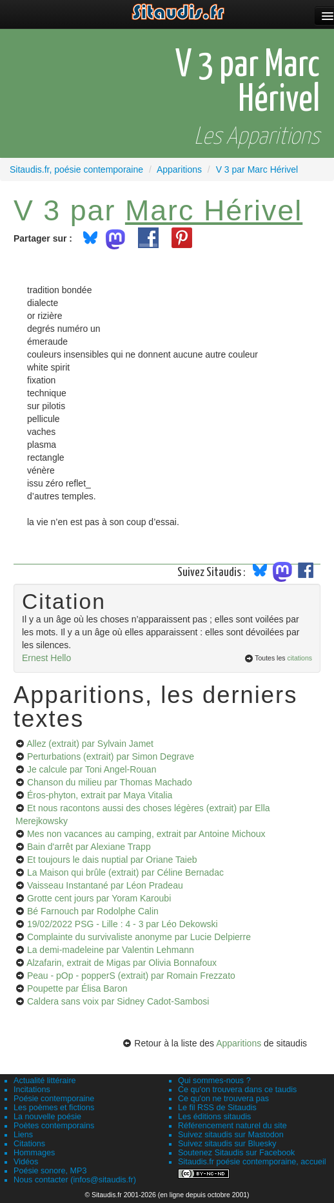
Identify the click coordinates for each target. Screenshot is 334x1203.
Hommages (34, 1152)
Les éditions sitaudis (214, 1116)
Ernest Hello (46, 658)
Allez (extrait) (89, 743)
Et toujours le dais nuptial (112, 859)
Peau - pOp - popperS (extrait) (131, 975)
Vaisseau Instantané (105, 885)
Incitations (32, 1089)
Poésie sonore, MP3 (50, 1170)
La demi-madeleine (110, 950)
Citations (29, 1143)
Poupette (77, 988)
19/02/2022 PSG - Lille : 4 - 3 (122, 924)
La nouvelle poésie (47, 1116)
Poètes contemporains (54, 1125)
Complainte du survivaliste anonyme (139, 937)
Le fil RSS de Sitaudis (217, 1107)
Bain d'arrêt (89, 847)
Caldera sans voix (118, 1001)
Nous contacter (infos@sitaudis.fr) (75, 1179)
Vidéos (26, 1161)
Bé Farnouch (93, 911)
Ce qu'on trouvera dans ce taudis (237, 1089)
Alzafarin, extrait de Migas (121, 963)
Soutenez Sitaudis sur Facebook (236, 1152)
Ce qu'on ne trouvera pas (223, 1098)
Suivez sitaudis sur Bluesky (227, 1143)
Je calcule (92, 769)
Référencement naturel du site (232, 1125)
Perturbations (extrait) (110, 756)
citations (299, 658)
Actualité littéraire (45, 1080)
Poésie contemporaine (54, 1098)
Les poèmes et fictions (54, 1107)
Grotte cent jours (99, 898)
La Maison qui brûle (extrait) (125, 872)
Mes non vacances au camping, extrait (146, 834)
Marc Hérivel (213, 210)
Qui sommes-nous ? (214, 1080)
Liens (23, 1134)
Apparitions (238, 1043)
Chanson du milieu (109, 782)
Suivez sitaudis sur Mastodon (231, 1134)
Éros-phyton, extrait (99, 795)
